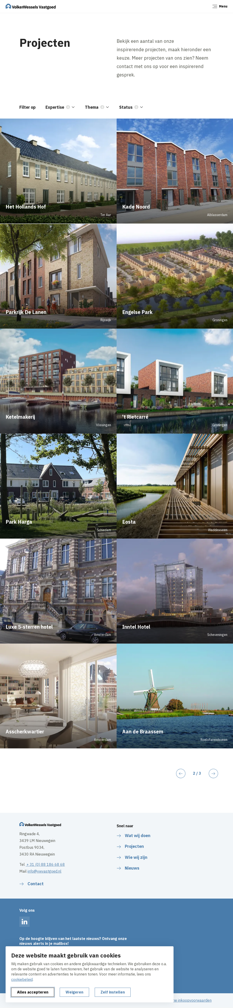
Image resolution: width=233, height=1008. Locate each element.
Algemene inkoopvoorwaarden (186, 1000)
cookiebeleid (22, 979)
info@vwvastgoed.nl (44, 871)
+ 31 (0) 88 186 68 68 (45, 864)
